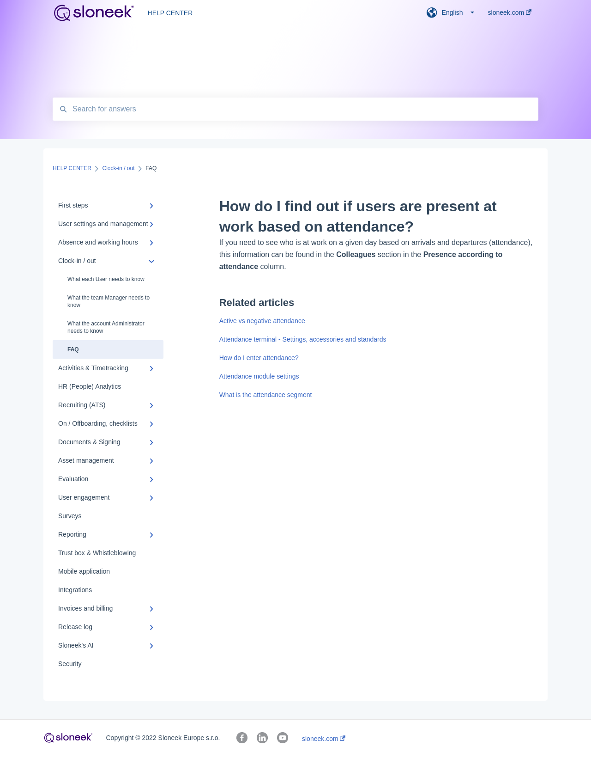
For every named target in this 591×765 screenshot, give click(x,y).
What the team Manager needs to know (108, 301)
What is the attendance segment (265, 394)
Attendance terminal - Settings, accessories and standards (302, 339)
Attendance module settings (259, 376)
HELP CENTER (170, 13)
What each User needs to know (106, 279)
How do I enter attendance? (259, 357)
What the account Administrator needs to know (106, 327)
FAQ (73, 349)
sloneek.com (323, 738)
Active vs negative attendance (262, 320)
